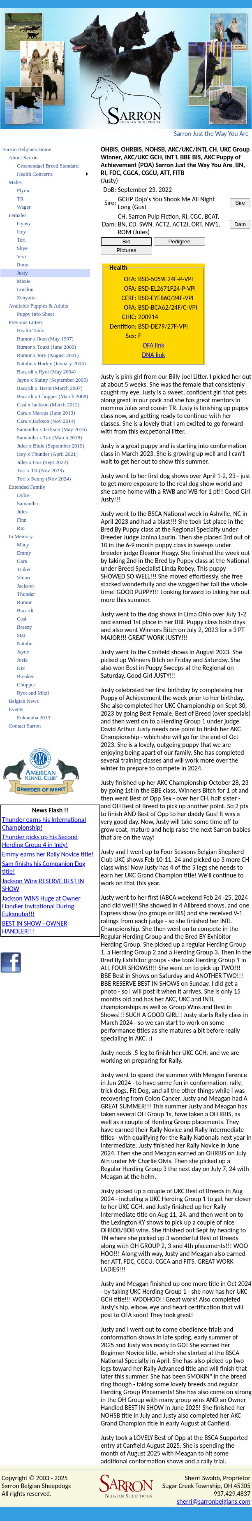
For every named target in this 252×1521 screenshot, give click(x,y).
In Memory (21, 536)
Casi (21, 619)
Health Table (30, 330)
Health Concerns (35, 174)
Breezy (24, 627)
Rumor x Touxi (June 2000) (46, 347)
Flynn (23, 190)
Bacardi (25, 610)
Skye (22, 248)
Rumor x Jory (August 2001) (48, 355)
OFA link (153, 345)
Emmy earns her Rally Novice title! (48, 854)
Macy (23, 544)
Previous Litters (26, 322)
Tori (21, 240)
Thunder (26, 594)
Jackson (25, 586)
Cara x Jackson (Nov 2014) (46, 421)
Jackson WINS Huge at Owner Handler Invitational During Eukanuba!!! (41, 906)
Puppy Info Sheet (35, 314)
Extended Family (27, 487)
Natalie (24, 643)
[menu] (45, 437)
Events (16, 709)
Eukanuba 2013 (33, 717)
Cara (22, 561)
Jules (22, 512)
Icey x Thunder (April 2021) (47, 454)
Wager (24, 207)
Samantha (27, 503)
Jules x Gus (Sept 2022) (42, 462)
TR (20, 199)
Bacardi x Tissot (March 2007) (50, 388)
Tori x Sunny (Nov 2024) (44, 479)
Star (21, 635)
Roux (22, 264)
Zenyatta (26, 297)
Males (15, 182)
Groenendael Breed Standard (48, 166)
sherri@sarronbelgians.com (213, 1501)
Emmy (24, 553)
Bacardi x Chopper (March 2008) (52, 396)
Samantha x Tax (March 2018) (49, 437)
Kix (21, 668)
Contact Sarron (25, 726)
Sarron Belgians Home (26, 149)
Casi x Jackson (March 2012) (48, 404)
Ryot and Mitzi (33, 693)
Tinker (24, 569)
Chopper (26, 684)
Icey (21, 232)
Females (17, 215)
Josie (22, 660)
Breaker (25, 676)
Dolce (23, 495)
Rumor (24, 602)
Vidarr (23, 577)
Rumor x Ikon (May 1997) (45, 339)
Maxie (23, 281)
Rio (21, 528)
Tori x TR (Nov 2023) (40, 470)
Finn (22, 520)
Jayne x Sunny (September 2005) (52, 380)
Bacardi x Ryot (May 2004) (46, 372)
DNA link (153, 355)
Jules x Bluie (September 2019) (50, 446)
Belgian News (24, 701)
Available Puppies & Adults (38, 306)
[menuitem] (45, 149)
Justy (22, 273)
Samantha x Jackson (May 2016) (52, 429)
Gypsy (24, 223)
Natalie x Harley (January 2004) (51, 363)
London (25, 289)
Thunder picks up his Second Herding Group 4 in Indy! (40, 841)
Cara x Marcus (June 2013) (46, 413)
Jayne (23, 652)
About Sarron (23, 157)
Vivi (21, 256)
